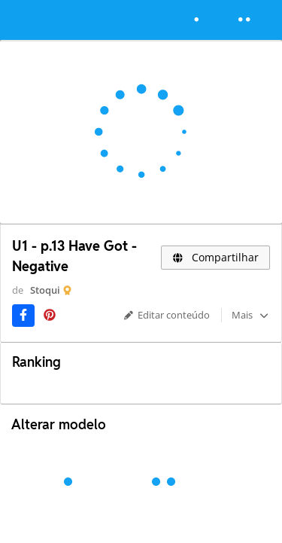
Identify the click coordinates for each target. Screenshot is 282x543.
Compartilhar (215, 257)
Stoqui (45, 290)
